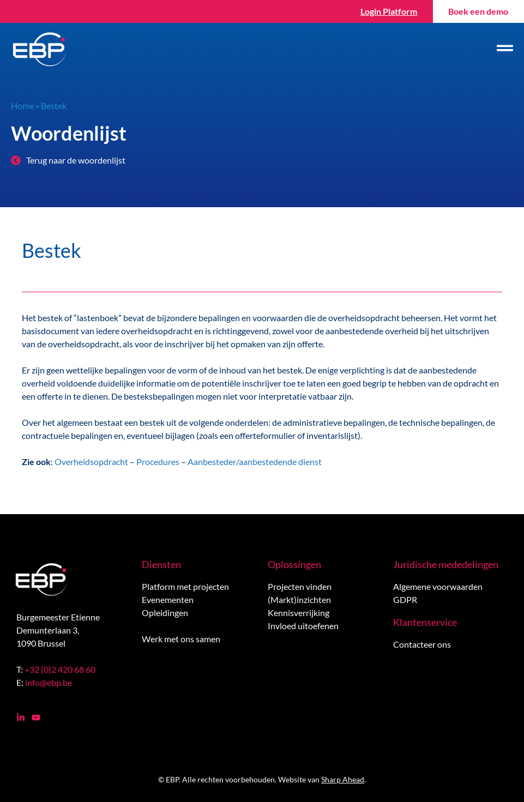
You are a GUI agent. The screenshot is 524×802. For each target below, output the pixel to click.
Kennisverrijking (298, 612)
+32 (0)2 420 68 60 (60, 669)
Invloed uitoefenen (303, 625)
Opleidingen (165, 612)
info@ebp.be (48, 682)
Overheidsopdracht (91, 461)
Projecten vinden (300, 586)
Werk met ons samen (181, 639)
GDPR (405, 599)
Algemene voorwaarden (438, 586)
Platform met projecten (185, 586)
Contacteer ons (422, 644)
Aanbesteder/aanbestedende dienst (255, 461)
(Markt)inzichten (299, 599)
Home (22, 105)
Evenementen (168, 599)
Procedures (157, 461)
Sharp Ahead (342, 779)
